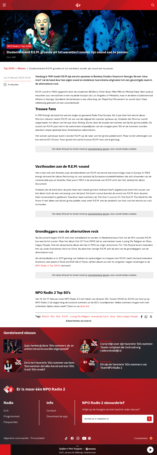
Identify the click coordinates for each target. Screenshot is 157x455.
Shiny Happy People (127, 316)
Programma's (12, 416)
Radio (44, 265)
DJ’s (6, 410)
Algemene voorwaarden (16, 438)
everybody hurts (100, 316)
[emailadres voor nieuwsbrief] (117, 419)
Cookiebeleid (140, 438)
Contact (51, 410)
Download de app (57, 416)
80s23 (45, 316)
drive (112, 316)
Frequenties (11, 422)
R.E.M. (65, 316)
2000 (57, 265)
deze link (84, 306)
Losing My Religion (80, 316)
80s (52, 316)
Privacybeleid (37, 438)
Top (51, 265)
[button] (150, 449)
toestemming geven (98, 149)
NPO (37, 265)
